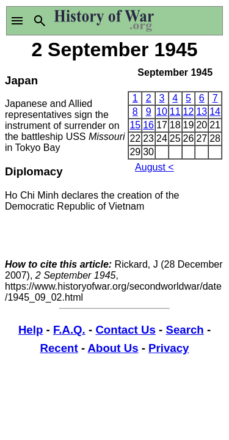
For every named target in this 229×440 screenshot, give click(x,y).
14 (214, 111)
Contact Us (125, 329)
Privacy (168, 348)
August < (154, 167)
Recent (59, 348)
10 (161, 111)
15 (134, 125)
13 (201, 111)
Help (30, 329)
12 (188, 111)
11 (175, 111)
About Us (113, 348)
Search (184, 329)
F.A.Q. (69, 329)
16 (148, 125)
